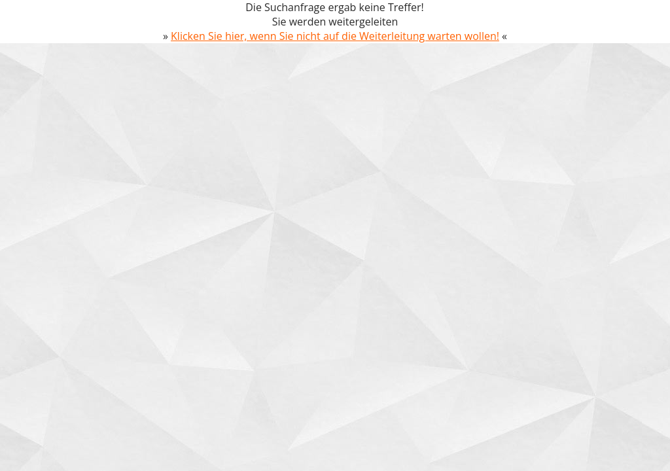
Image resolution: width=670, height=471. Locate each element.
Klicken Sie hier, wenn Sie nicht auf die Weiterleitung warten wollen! (335, 36)
